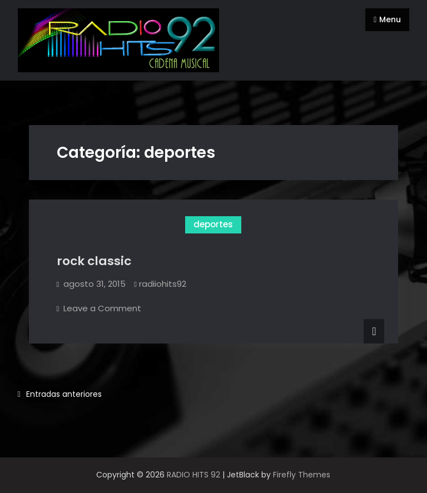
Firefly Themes (301, 474)
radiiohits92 (162, 284)
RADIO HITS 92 (193, 474)
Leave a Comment (102, 308)
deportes (213, 224)
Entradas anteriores (64, 394)
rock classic (94, 261)
